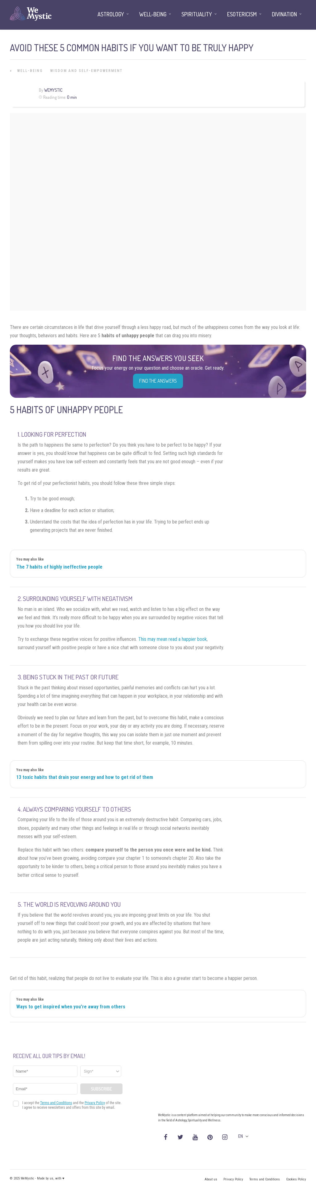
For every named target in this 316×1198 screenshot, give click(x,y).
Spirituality (196, 14)
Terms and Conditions (264, 1179)
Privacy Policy (233, 1179)
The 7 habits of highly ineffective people (59, 567)
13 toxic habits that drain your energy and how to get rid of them (84, 777)
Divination (284, 14)
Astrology (111, 14)
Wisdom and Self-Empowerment (86, 71)
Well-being (30, 71)
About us (211, 1179)
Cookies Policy (296, 1179)
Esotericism (242, 14)
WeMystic (53, 90)
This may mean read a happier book (172, 639)
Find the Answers (158, 381)
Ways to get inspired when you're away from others (70, 1007)
